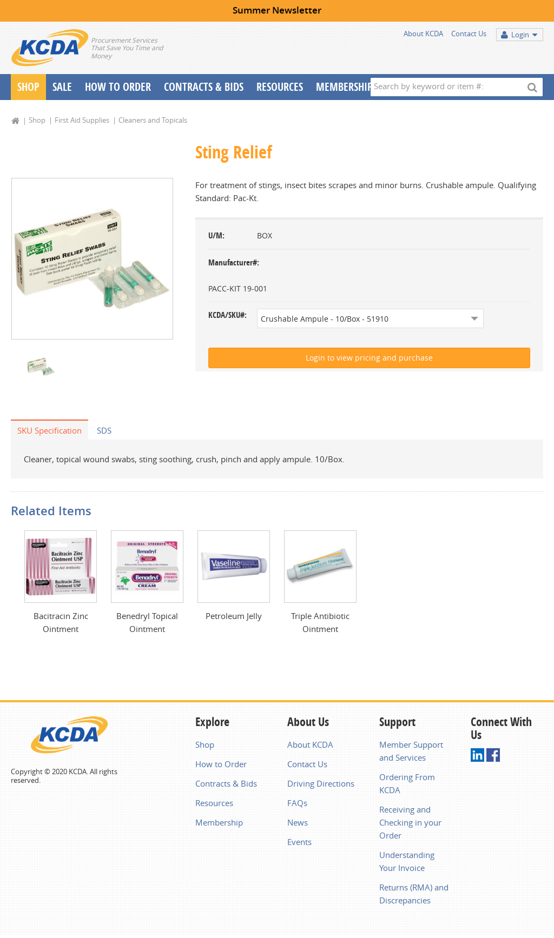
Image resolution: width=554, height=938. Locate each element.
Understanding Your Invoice (406, 863)
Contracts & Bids (203, 86)
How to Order (221, 766)
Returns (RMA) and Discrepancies (414, 896)
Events (299, 844)
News (297, 824)
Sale (62, 86)
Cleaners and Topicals (152, 120)
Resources (279, 86)
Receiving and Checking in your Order (410, 824)
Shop (28, 86)
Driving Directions (320, 785)
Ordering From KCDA (407, 785)
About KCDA (423, 33)
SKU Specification (49, 431)
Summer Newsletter (277, 10)
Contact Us (468, 33)
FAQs (297, 805)
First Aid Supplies (82, 120)
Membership (344, 86)
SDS (104, 431)
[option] (92, 259)
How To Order (118, 86)
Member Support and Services (411, 753)
